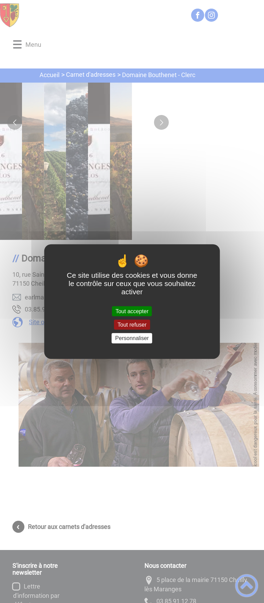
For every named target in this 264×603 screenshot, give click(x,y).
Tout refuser (132, 325)
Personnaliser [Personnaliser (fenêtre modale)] (132, 338)
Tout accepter (132, 311)
